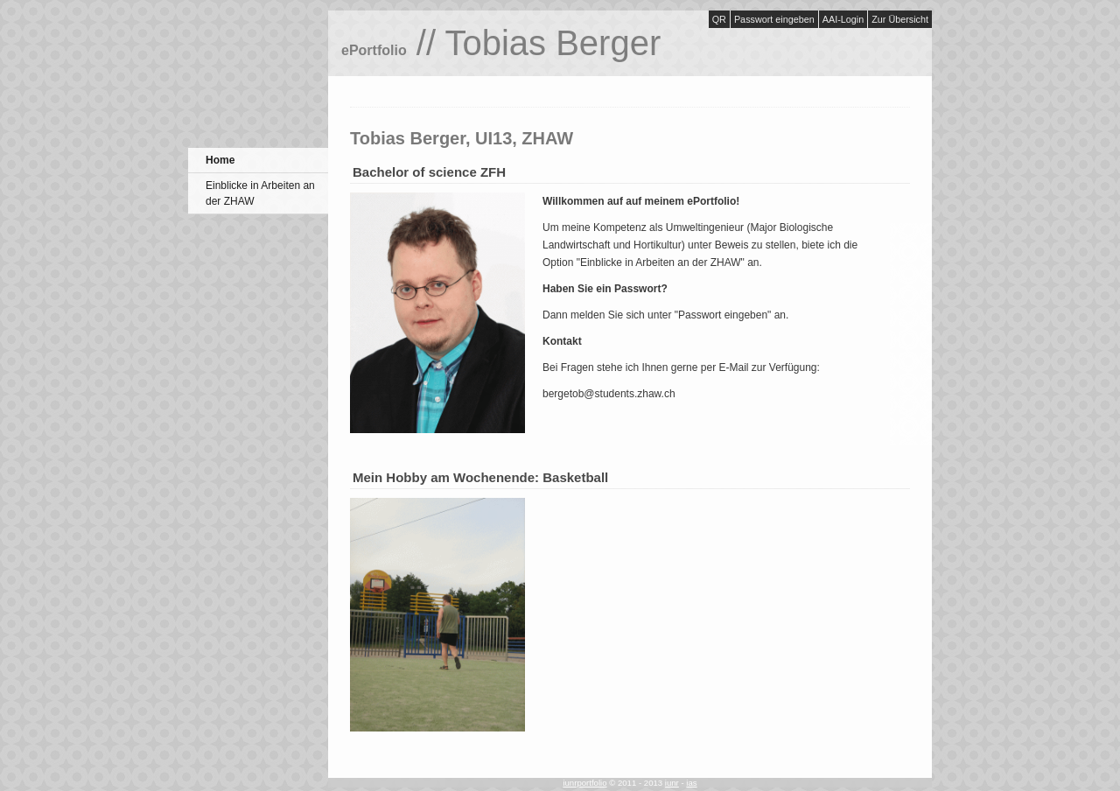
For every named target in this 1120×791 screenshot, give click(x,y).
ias (691, 783)
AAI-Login (843, 19)
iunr (672, 783)
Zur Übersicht (900, 19)
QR (719, 19)
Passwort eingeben (774, 19)
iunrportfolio (584, 783)
